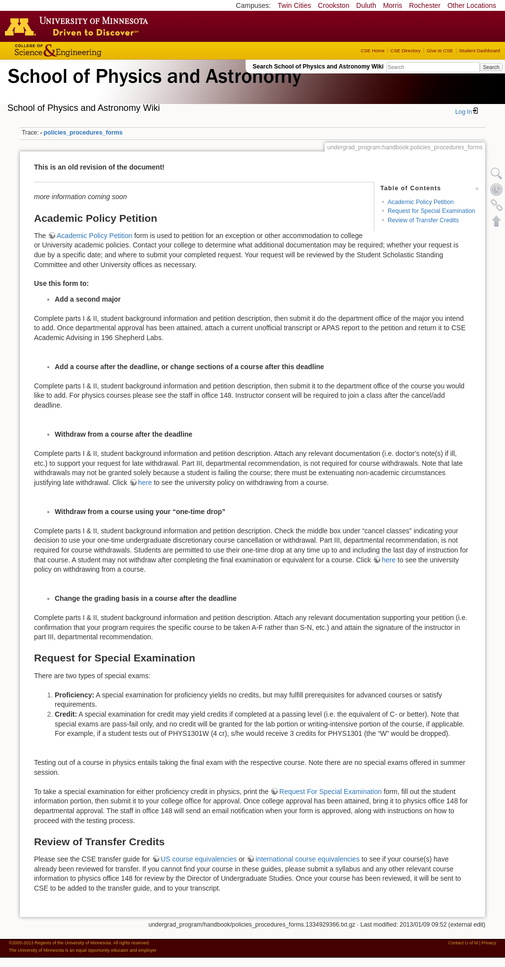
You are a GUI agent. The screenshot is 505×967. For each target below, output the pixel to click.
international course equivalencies (307, 859)
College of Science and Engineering (89, 50)
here (145, 482)
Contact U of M (463, 942)
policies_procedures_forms (83, 132)
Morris (392, 5)
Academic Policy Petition (421, 202)
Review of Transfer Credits (423, 220)
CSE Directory (406, 50)
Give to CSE (440, 50)
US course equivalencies (199, 859)
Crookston (334, 5)
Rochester (424, 5)
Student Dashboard (479, 50)
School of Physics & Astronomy (153, 87)
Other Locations (471, 5)
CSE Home (372, 50)
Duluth (366, 5)
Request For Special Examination (330, 791)
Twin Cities (294, 5)
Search (491, 67)
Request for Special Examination (431, 210)
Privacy (488, 942)
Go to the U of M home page (79, 26)
